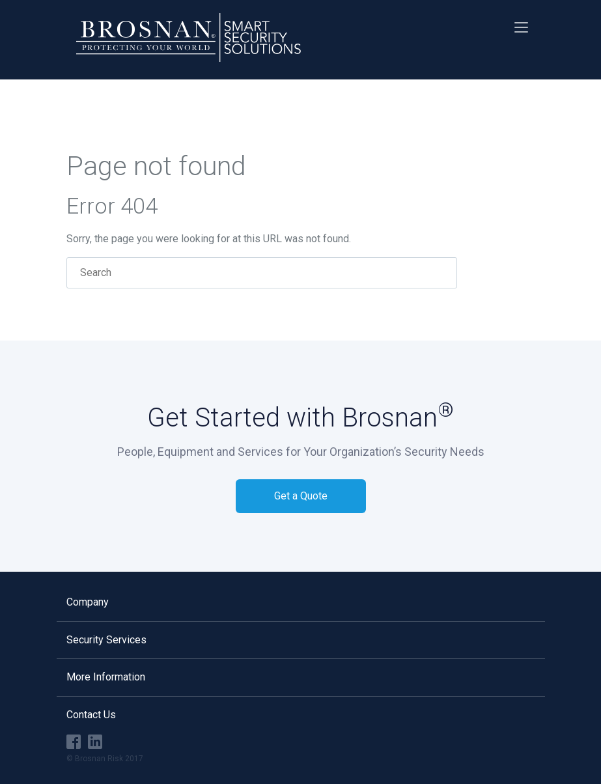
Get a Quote (301, 496)
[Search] (261, 272)
